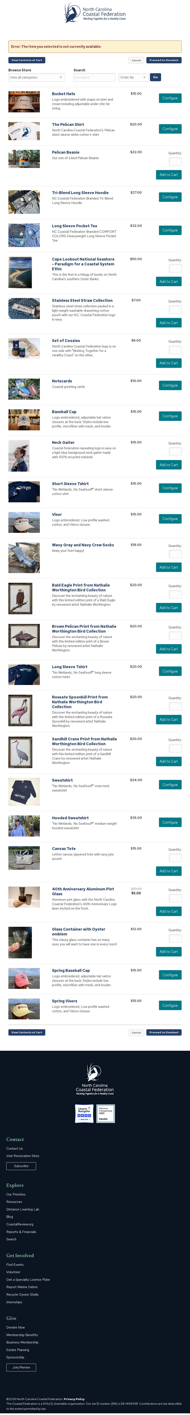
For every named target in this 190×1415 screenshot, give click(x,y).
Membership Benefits (22, 1336)
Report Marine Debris (22, 1288)
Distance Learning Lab (22, 1211)
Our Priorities (16, 1196)
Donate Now (15, 1329)
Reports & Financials (21, 1233)
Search (11, 1241)
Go (155, 77)
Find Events (15, 1266)
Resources (14, 1203)
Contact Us (14, 1150)
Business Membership (22, 1344)
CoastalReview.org (19, 1226)
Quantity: (175, 153)
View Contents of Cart (27, 60)
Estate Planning (17, 1351)
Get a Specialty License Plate (28, 1281)
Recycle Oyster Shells (22, 1296)
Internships (14, 1303)
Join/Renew (21, 1369)
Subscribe (21, 1167)
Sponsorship (15, 1359)
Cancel (136, 60)
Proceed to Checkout (164, 60)
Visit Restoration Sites (22, 1157)
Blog (9, 1218)
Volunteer (13, 1273)
